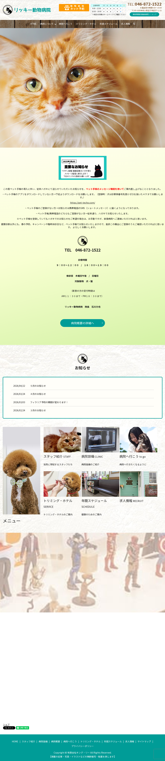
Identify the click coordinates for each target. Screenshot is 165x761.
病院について (47, 23)
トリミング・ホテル (86, 23)
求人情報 (125, 23)
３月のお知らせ (38, 410)
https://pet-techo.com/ (82, 202)
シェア (6, 724)
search (136, 24)
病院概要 (55, 741)
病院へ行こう (65, 23)
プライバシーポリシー (82, 746)
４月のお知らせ (38, 393)
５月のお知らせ (38, 385)
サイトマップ (144, 741)
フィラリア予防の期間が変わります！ (49, 402)
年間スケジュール (108, 23)
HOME (33, 23)
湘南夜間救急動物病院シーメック (145, 14)
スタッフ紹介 (28, 741)
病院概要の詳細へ (82, 323)
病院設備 (43, 741)
